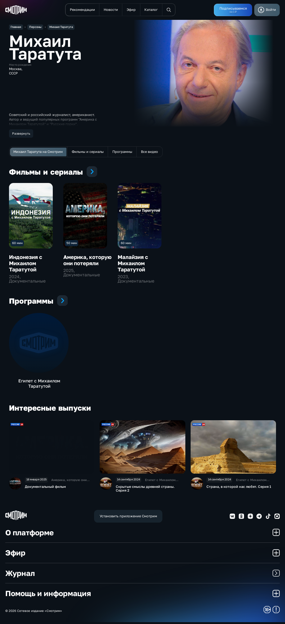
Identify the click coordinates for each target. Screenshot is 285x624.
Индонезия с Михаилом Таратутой (25, 263)
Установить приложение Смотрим (128, 518)
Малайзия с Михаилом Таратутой (133, 263)
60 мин (17, 243)
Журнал (142, 574)
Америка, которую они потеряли (87, 260)
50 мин (71, 243)
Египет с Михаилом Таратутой (39, 384)
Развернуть (21, 133)
